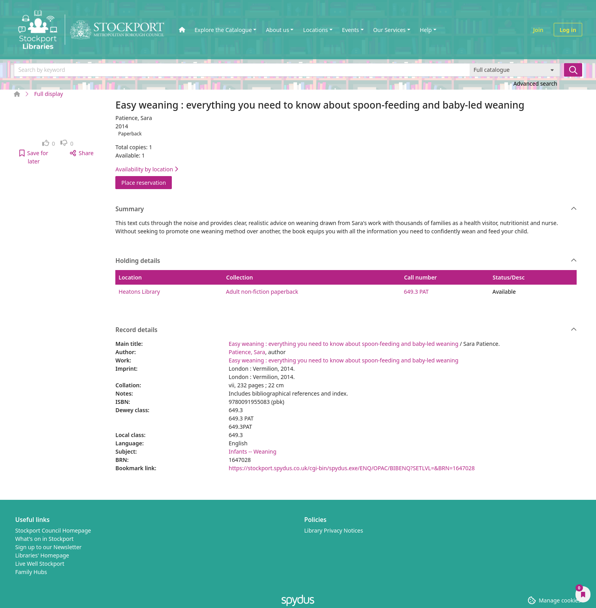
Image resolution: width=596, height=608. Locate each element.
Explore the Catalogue (223, 30)
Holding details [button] (346, 261)
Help (426, 30)
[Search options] (515, 70)
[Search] (573, 70)
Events (350, 30)
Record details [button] (346, 330)
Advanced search (535, 83)
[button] (34, 157)
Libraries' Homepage (42, 555)
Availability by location (146, 169)
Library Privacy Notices (333, 530)
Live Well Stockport (39, 563)
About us (277, 30)
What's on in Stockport (44, 538)
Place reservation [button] (146, 182)
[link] (48, 143)
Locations (315, 30)
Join (538, 30)
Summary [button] (346, 209)
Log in (568, 30)
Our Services (389, 30)
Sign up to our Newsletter (48, 547)
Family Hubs (31, 572)
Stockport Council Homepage (53, 530)
